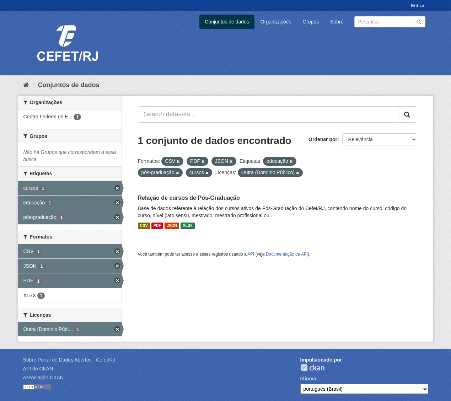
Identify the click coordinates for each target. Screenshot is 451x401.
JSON (172, 226)
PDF (157, 226)
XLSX (187, 226)
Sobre (336, 22)
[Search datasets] (389, 21)
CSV (144, 226)
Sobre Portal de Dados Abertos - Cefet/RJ (69, 360)
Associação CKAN (43, 377)
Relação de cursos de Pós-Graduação (189, 198)
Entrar (417, 5)
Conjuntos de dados (227, 22)
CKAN (312, 367)
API (250, 254)
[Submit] (419, 21)
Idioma (308, 378)
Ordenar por (322, 139)
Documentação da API (287, 254)
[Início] (26, 85)
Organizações (276, 22)
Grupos (310, 22)
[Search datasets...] (268, 114)
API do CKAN (38, 368)
